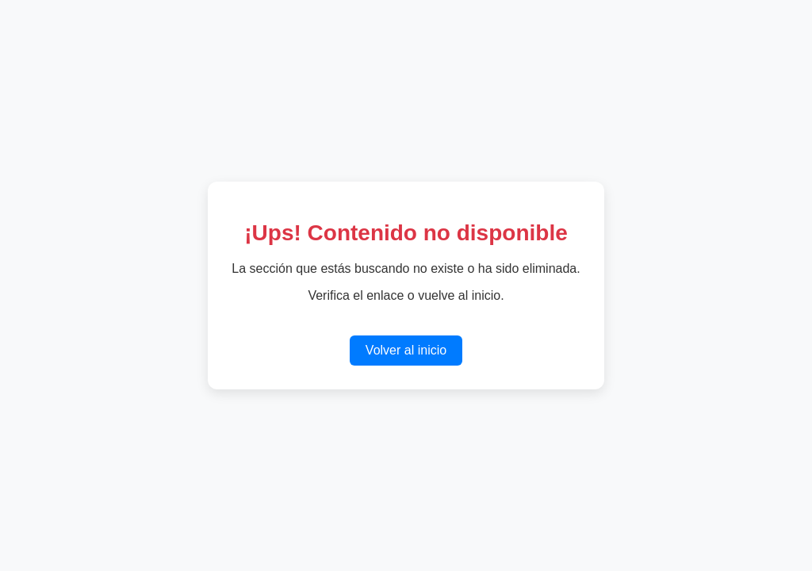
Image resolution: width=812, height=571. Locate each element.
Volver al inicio (406, 350)
